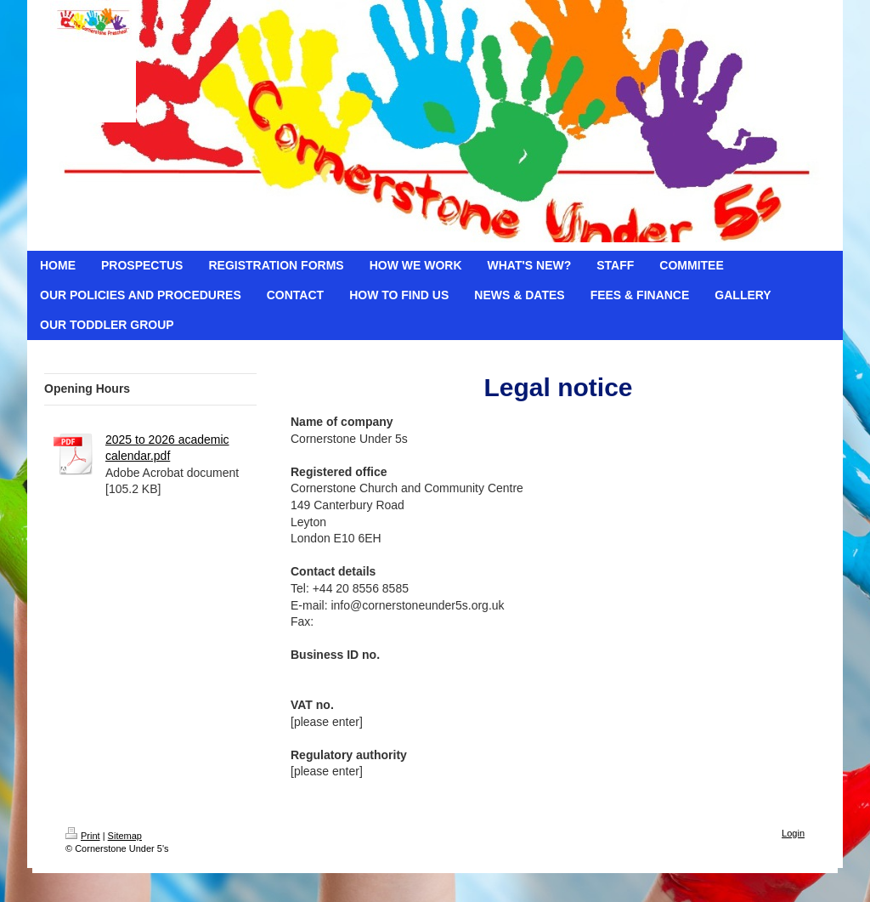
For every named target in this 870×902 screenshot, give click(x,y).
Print (82, 836)
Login (793, 833)
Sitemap (125, 836)
